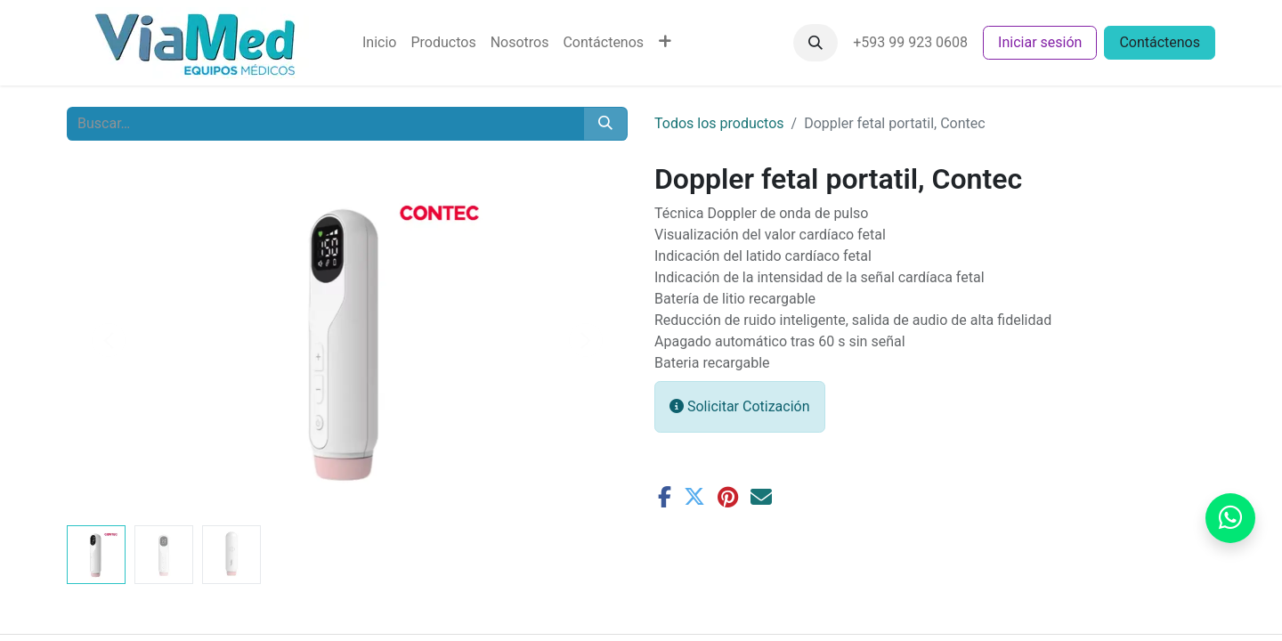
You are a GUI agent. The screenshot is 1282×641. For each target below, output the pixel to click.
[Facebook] (664, 496)
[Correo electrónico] (761, 496)
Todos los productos (719, 123)
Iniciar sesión (1040, 42)
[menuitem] (379, 43)
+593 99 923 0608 (910, 42)
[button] (815, 42)
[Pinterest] (728, 496)
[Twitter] (694, 496)
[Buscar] (605, 124)
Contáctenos (1159, 42)
